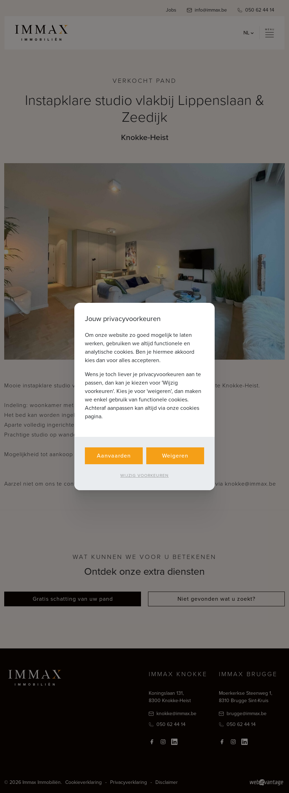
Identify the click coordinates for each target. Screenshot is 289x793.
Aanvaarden (114, 456)
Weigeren (175, 456)
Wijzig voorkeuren (144, 475)
